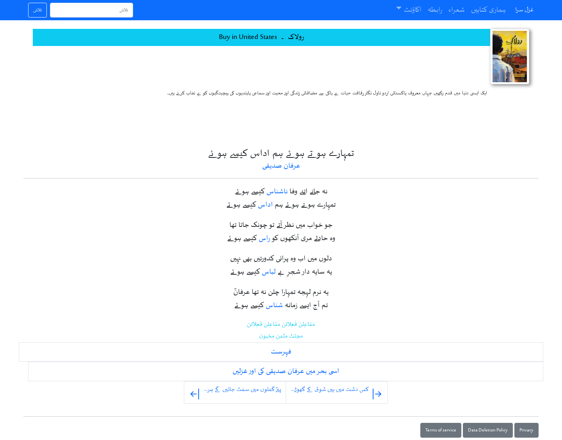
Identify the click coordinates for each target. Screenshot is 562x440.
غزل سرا (524, 10)
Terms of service (440, 430)
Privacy (526, 430)
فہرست (281, 352)
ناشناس (277, 192)
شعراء (456, 10)
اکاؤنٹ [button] (413, 10)
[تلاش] (91, 10)
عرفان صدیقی (281, 166)
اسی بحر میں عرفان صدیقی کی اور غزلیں (286, 371)
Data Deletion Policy (488, 430)
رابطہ (435, 10)
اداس (265, 205)
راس (264, 238)
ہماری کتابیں (488, 10)
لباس (269, 272)
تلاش (37, 10)
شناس (274, 305)
